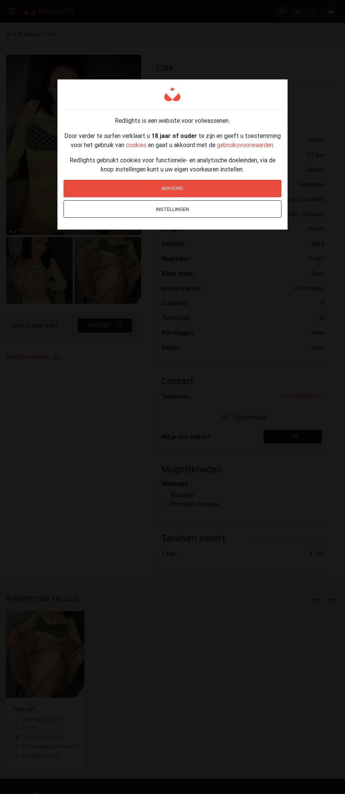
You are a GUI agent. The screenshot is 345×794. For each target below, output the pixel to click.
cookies (136, 145)
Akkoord (172, 188)
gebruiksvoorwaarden (245, 145)
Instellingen (172, 209)
